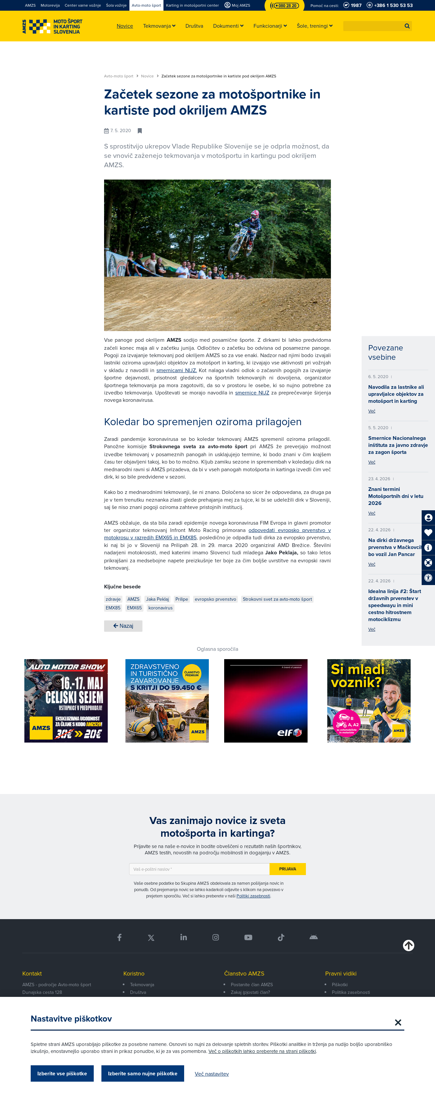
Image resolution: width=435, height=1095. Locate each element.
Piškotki (340, 984)
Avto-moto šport (121, 76)
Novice (150, 76)
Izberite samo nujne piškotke (142, 1073)
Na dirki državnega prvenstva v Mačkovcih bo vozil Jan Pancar (395, 547)
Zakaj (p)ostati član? (250, 992)
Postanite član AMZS (252, 984)
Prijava (287, 869)
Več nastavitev (212, 1073)
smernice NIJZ (252, 392)
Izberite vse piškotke (62, 1073)
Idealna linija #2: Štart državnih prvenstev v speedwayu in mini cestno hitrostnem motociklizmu (394, 605)
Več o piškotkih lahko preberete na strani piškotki (262, 1051)
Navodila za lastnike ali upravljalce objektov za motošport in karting (396, 394)
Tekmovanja (142, 984)
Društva (138, 992)
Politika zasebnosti (351, 992)
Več (371, 411)
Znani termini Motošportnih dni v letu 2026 (395, 496)
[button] (407, 26)
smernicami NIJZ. (176, 370)
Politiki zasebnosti (253, 896)
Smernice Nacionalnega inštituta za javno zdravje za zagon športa (398, 445)
